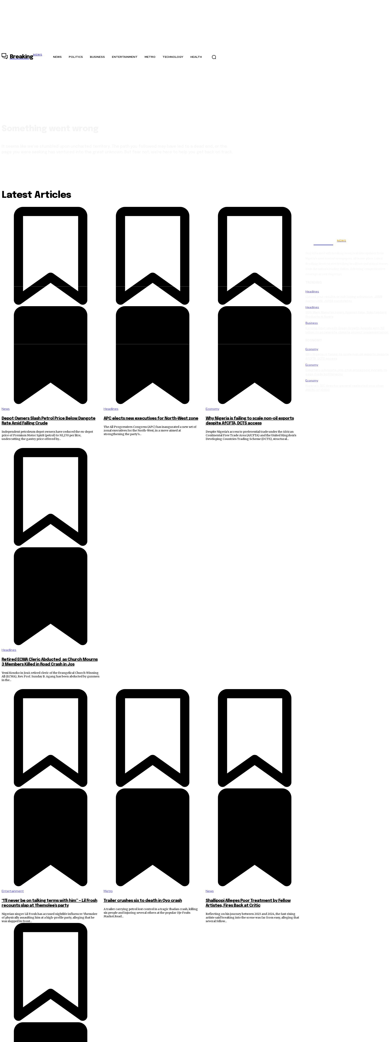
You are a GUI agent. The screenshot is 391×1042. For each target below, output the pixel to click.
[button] (214, 57)
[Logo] (22, 57)
